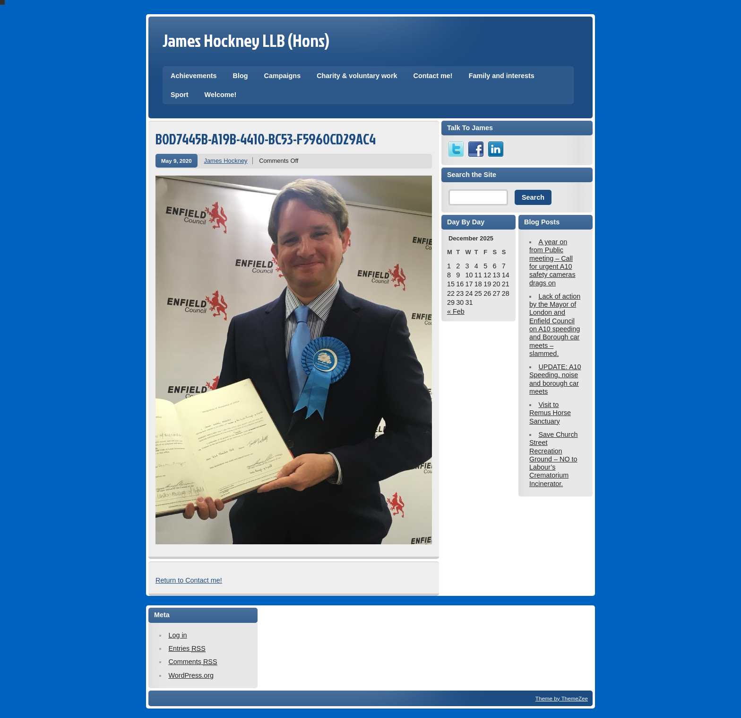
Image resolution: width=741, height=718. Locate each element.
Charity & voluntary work (357, 76)
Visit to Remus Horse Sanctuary (550, 413)
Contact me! (432, 76)
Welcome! (221, 94)
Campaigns (282, 76)
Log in (177, 635)
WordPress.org (191, 675)
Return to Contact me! (188, 580)
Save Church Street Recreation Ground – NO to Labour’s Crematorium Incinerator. (553, 459)
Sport (180, 94)
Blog (240, 76)
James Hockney (225, 160)
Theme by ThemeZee (561, 698)
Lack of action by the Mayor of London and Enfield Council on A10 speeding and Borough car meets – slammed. (554, 325)
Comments (192, 662)
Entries (186, 649)
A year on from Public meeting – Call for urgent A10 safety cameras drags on (552, 262)
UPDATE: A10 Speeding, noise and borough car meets (555, 379)
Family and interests (501, 76)
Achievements (194, 76)
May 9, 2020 (176, 161)
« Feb (456, 311)
